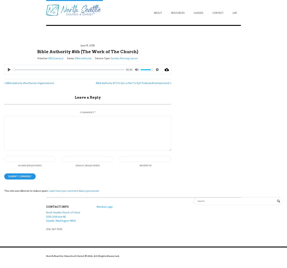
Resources (178, 12)
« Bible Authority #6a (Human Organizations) (29, 83)
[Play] (9, 70)
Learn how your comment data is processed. (74, 190)
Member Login (104, 206)
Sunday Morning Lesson (124, 58)
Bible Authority (83, 58)
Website (145, 165)
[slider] (69, 69)
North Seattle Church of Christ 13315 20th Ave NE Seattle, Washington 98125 (63, 216)
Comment (88, 112)
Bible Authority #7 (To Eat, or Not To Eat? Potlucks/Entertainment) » (133, 83)
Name (30, 165)
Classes (198, 12)
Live (235, 12)
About (158, 12)
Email (88, 165)
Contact (218, 12)
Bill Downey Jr (56, 58)
